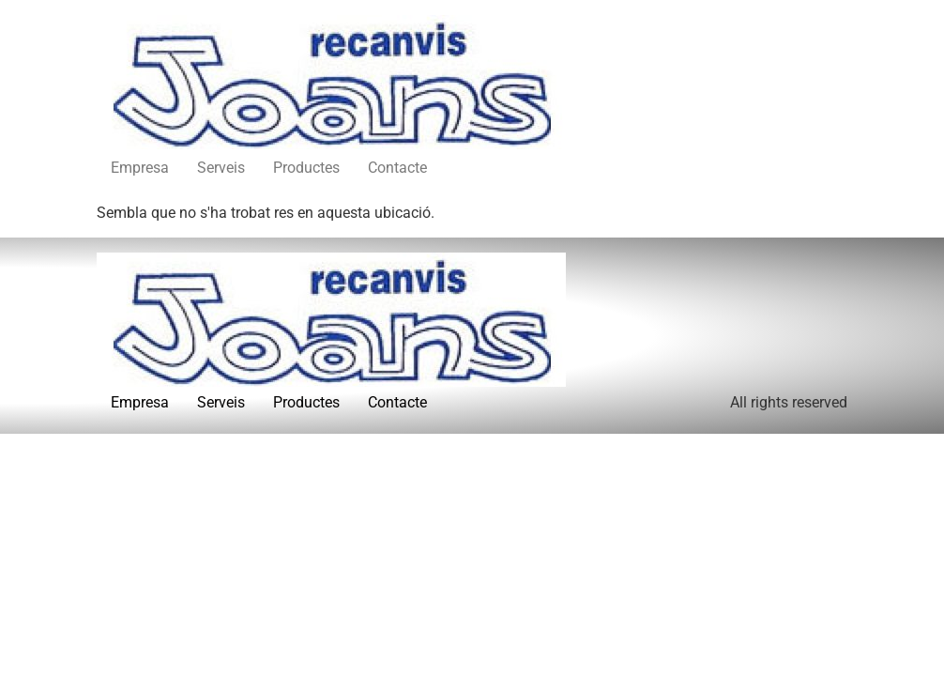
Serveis (221, 168)
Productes (306, 168)
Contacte (397, 168)
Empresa (140, 168)
